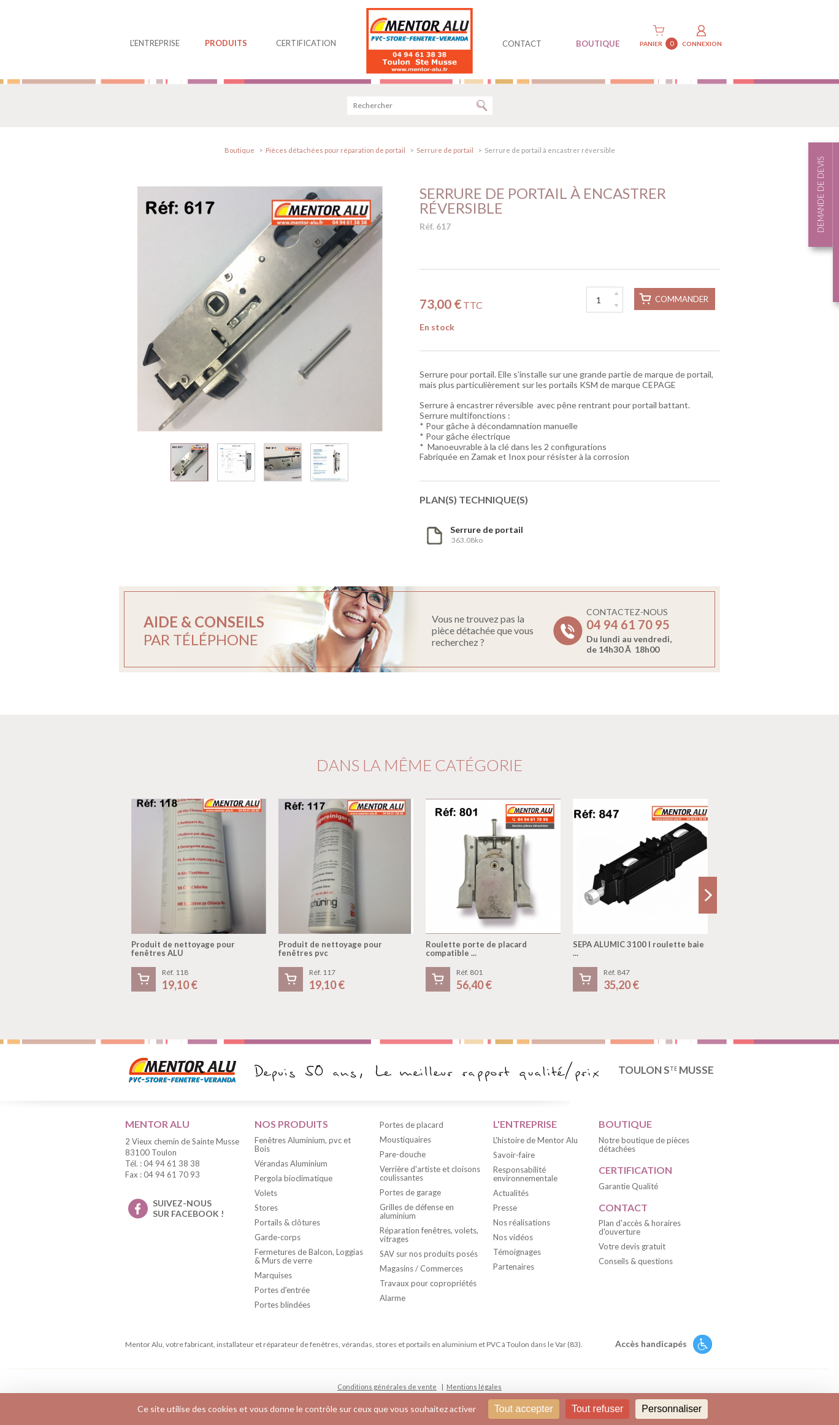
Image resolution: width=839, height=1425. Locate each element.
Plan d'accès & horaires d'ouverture (640, 1230)
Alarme (392, 1300)
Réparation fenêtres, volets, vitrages (429, 1236)
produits (226, 43)
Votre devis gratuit (632, 1249)
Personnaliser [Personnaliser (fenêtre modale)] (672, 1409)
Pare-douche (403, 1156)
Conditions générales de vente (387, 1388)
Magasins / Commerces (421, 1270)
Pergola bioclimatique (293, 1180)
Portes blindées (282, 1306)
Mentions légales (474, 1388)
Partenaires (513, 1268)
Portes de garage (410, 1194)
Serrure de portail (444, 152)
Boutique (239, 152)
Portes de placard (411, 1127)
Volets (266, 1195)
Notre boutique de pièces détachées (644, 1146)
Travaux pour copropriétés (428, 1285)
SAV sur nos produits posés (429, 1255)
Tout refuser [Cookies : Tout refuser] (597, 1409)
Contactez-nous (629, 632)
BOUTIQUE (597, 44)
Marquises (273, 1277)
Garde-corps (278, 1239)
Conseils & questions (636, 1263)
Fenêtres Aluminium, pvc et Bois (303, 1146)
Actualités (511, 1195)
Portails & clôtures (287, 1224)
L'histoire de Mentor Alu (535, 1142)
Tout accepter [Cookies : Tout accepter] (523, 1409)
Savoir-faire (514, 1157)
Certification (306, 43)
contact (522, 44)
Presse (505, 1209)
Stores (266, 1209)
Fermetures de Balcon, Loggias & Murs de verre (309, 1258)
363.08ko (486, 537)
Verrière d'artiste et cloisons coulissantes (430, 1175)
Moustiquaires (405, 1141)
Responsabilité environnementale (525, 1176)
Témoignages (517, 1254)
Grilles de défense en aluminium (417, 1213)
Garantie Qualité (628, 1188)
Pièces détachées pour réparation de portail (335, 152)
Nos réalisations (521, 1224)
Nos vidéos (513, 1239)
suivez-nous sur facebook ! (188, 1210)
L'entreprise (155, 43)
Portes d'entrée (282, 1292)
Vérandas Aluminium (291, 1165)
